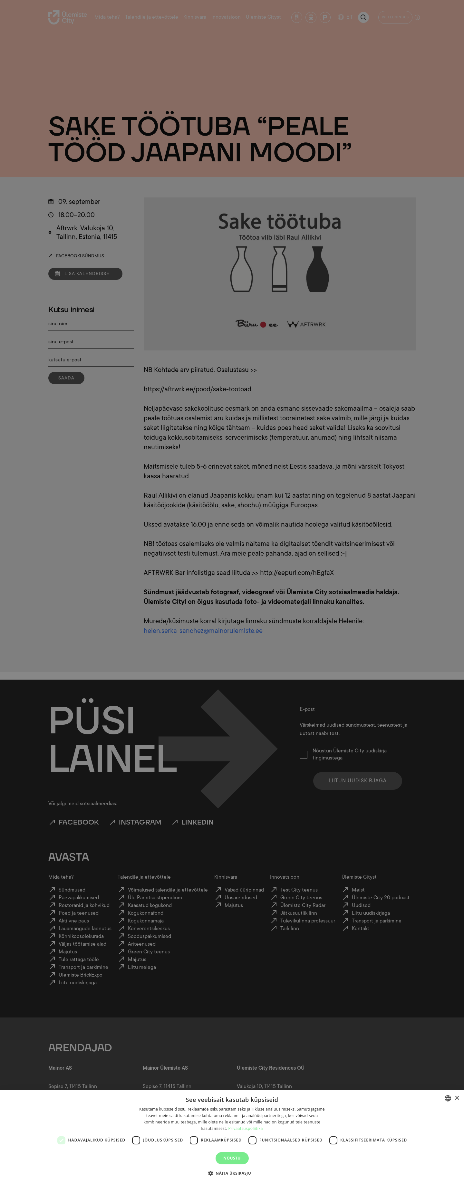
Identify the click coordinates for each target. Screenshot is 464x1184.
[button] (232, 1172)
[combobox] (448, 1098)
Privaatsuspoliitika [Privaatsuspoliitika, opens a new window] (245, 1128)
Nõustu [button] (231, 1158)
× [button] (456, 1098)
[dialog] (232, 1137)
